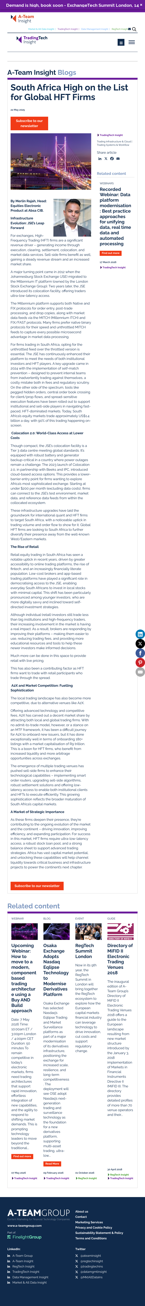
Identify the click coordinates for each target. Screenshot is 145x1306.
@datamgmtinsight (93, 1272)
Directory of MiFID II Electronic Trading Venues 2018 (120, 959)
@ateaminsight (90, 1255)
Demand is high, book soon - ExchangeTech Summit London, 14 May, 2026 (72, 5)
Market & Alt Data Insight (41, 29)
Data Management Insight (94, 29)
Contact (81, 1217)
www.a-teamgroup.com (24, 1225)
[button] (72, 4)
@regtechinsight (91, 1261)
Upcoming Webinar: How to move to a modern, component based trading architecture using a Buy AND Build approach (23, 978)
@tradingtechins (91, 1266)
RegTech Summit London (84, 951)
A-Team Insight (22, 1261)
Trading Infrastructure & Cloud (114, 141)
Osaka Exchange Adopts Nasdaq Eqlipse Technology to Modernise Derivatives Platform (56, 970)
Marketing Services (89, 1222)
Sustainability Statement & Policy (99, 1233)
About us (81, 1211)
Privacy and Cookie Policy (93, 1227)
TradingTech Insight (68, 29)
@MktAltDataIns (91, 1277)
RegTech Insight (120, 29)
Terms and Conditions (91, 1238)
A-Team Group (22, 1255)
